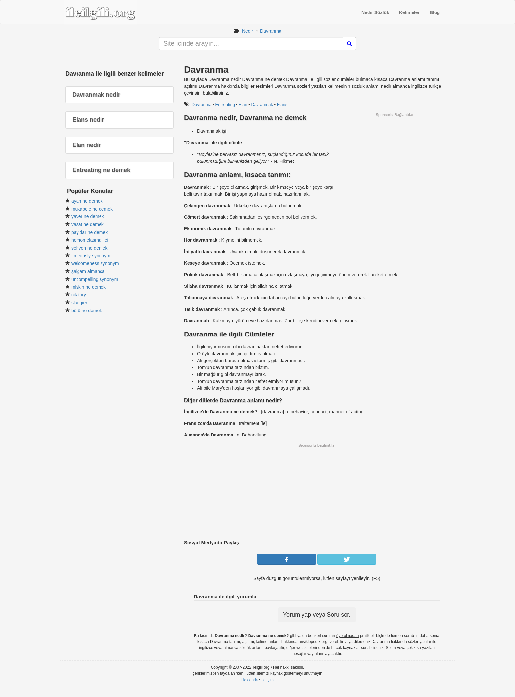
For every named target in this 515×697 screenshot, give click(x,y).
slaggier (79, 302)
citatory (78, 294)
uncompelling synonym (94, 279)
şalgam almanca (88, 271)
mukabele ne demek (92, 209)
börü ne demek (86, 310)
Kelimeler (409, 12)
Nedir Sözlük (375, 12)
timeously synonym (90, 255)
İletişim (267, 680)
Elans (282, 104)
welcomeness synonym (95, 263)
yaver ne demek (87, 216)
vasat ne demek (87, 224)
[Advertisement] (394, 163)
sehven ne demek (89, 248)
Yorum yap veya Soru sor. (316, 614)
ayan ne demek (87, 201)
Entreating (225, 104)
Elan (243, 104)
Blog (435, 12)
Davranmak (262, 104)
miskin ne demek (88, 287)
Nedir (247, 31)
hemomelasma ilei (89, 240)
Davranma (270, 31)
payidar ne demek (89, 232)
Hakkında (249, 680)
